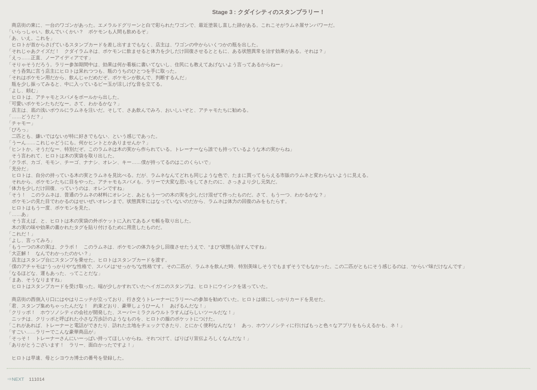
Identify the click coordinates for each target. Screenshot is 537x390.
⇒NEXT (15, 379)
